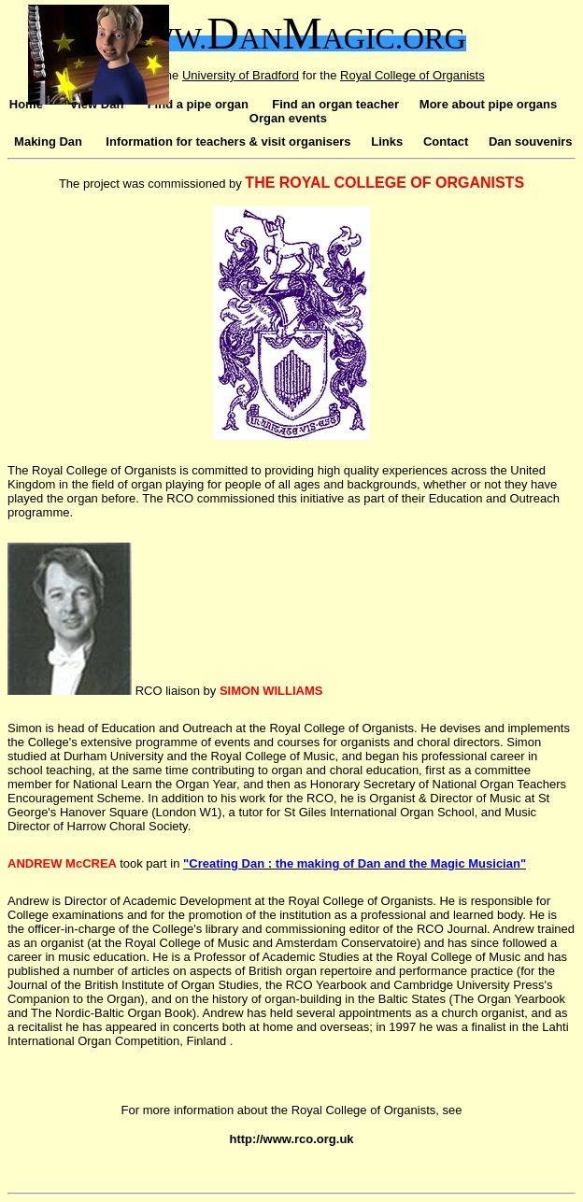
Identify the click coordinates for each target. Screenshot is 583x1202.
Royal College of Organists (412, 75)
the (330, 75)
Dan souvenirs (531, 141)
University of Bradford (240, 75)
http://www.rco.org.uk (291, 1139)
